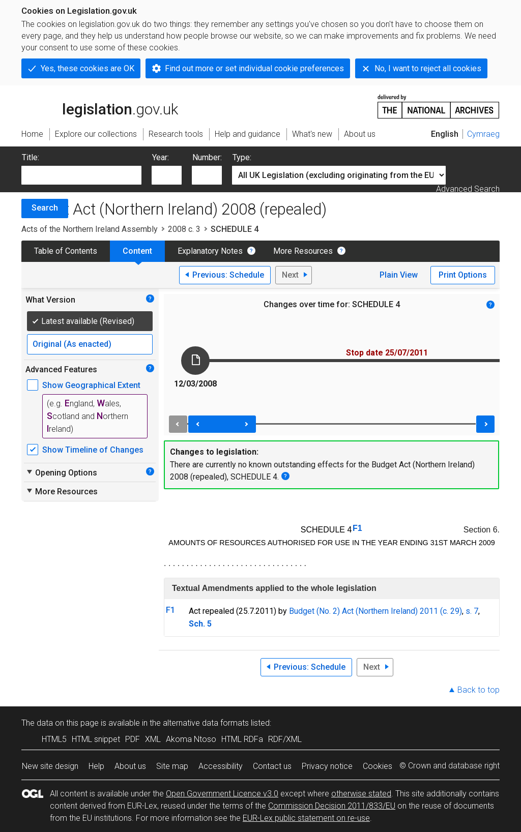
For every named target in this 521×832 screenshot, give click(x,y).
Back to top (478, 690)
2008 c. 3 (184, 229)
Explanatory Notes (210, 251)
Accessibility (220, 766)
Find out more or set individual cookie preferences (254, 68)
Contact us (272, 766)
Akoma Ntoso (191, 739)
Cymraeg (483, 134)
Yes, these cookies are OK (87, 68)
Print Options (463, 275)
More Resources (303, 251)
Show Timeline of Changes (92, 450)
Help (96, 766)
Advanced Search (468, 189)
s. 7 (472, 611)
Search (45, 208)
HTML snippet (96, 739)
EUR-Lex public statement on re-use (306, 818)
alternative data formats (206, 723)
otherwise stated (361, 793)
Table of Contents (65, 251)
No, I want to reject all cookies (427, 68)
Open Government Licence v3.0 (222, 793)
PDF (132, 739)
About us (130, 766)
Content (137, 251)
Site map (172, 766)
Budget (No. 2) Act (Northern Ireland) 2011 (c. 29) (375, 611)
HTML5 (54, 739)
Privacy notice (327, 766)
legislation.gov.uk (99, 106)
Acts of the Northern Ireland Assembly (89, 229)
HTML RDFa (242, 739)
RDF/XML (285, 739)
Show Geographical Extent (91, 385)
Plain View (399, 275)
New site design (50, 766)
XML (153, 739)
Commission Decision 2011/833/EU (331, 806)
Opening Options (61, 472)
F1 (357, 528)
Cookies (377, 766)
